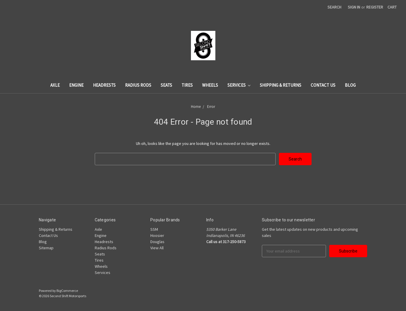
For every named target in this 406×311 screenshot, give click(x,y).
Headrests (104, 85)
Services (238, 85)
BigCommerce (67, 290)
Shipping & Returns (280, 85)
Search (334, 7)
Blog (350, 85)
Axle (55, 85)
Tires (187, 85)
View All (157, 247)
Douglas (157, 241)
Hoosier (157, 235)
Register (374, 7)
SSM (154, 229)
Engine (76, 85)
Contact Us (323, 85)
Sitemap (46, 247)
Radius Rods (138, 85)
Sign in (354, 7)
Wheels (210, 85)
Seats (166, 85)
